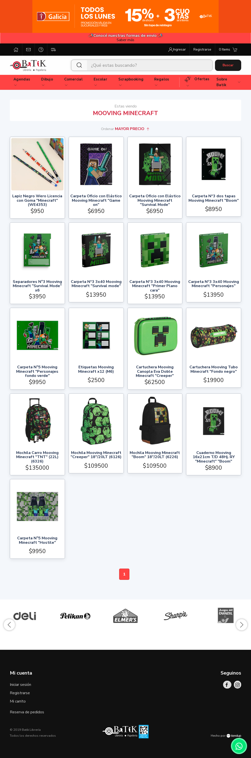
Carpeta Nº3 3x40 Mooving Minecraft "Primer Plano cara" (154, 286)
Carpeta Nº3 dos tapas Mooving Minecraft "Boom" (213, 198)
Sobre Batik (228, 82)
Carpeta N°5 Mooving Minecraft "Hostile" (37, 540)
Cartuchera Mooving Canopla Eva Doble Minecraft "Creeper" (155, 371)
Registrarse (20, 693)
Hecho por (226, 735)
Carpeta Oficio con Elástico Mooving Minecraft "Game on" (96, 200)
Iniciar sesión (20, 684)
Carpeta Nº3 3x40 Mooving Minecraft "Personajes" (213, 284)
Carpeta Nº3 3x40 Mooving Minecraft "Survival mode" (96, 284)
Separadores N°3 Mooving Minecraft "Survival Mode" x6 (37, 286)
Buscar (228, 65)
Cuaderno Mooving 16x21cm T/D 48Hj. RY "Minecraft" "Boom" (214, 457)
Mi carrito (18, 701)
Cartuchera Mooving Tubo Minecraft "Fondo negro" (213, 369)
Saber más (125, 40)
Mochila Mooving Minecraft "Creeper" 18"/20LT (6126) (96, 455)
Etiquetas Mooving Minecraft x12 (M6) (96, 369)
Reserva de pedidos (27, 712)
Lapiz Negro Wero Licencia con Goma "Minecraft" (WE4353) (37, 200)
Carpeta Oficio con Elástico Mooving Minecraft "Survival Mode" (155, 200)
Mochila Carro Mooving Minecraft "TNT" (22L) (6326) (37, 457)
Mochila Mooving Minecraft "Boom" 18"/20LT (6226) (155, 455)
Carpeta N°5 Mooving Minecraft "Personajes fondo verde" (37, 371)
